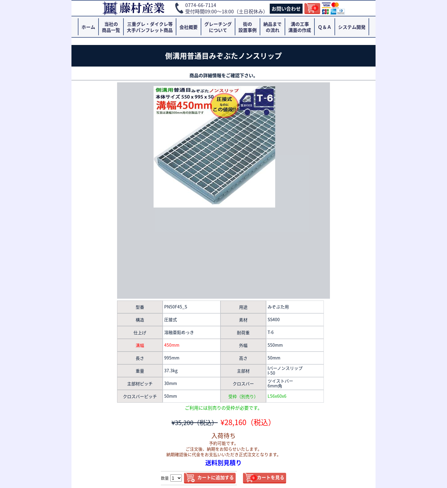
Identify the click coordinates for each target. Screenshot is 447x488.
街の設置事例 (247, 27)
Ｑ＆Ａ (324, 27)
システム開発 (352, 27)
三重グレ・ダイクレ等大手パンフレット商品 (150, 27)
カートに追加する (215, 477)
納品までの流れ (272, 27)
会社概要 (188, 27)
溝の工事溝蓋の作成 (299, 27)
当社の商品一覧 (111, 27)
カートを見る (267, 477)
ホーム (88, 27)
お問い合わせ (286, 8)
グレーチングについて (218, 27)
